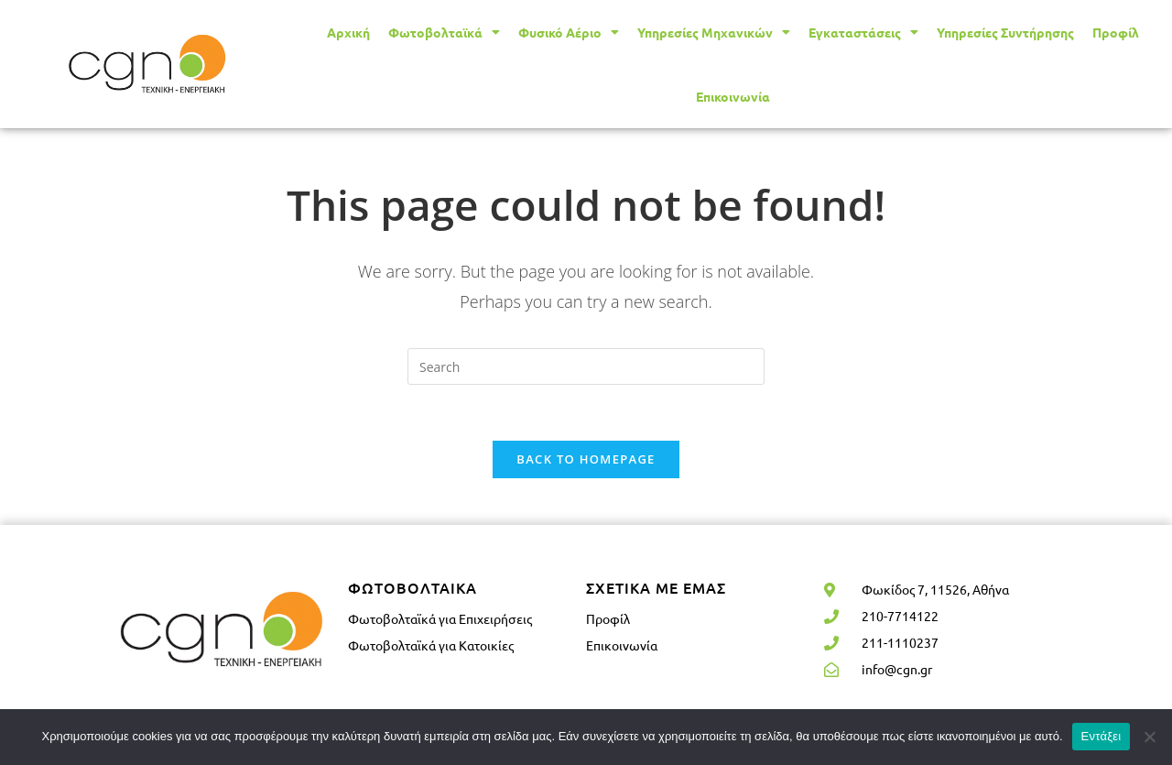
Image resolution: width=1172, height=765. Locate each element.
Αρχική (348, 32)
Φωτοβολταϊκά (444, 32)
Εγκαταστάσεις (863, 32)
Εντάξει (1101, 736)
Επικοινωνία (733, 96)
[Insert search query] (586, 366)
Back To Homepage (585, 459)
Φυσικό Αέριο (568, 32)
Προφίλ (1115, 32)
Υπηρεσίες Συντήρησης (1005, 32)
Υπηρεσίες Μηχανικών (713, 32)
